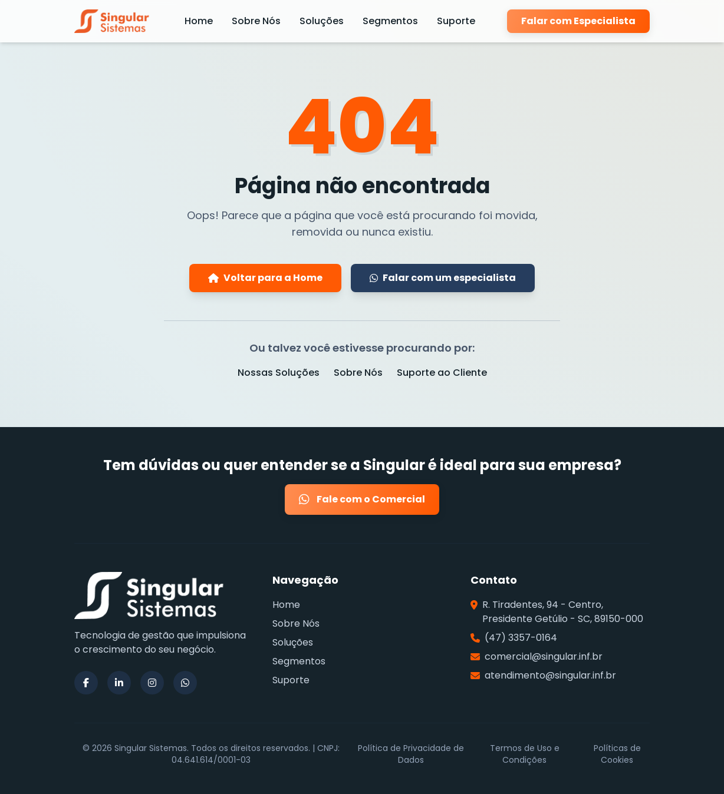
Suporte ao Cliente (442, 372)
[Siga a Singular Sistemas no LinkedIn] (119, 682)
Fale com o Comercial (362, 499)
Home (199, 21)
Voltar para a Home (265, 277)
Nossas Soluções (279, 372)
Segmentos (390, 21)
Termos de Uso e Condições (525, 754)
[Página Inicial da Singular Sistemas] (113, 21)
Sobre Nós (256, 21)
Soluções (322, 21)
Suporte (456, 21)
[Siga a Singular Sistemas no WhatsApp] (185, 682)
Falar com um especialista (443, 277)
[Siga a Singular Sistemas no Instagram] (152, 682)
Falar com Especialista (578, 21)
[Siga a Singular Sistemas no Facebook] (86, 682)
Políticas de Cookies (617, 754)
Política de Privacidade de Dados (411, 754)
